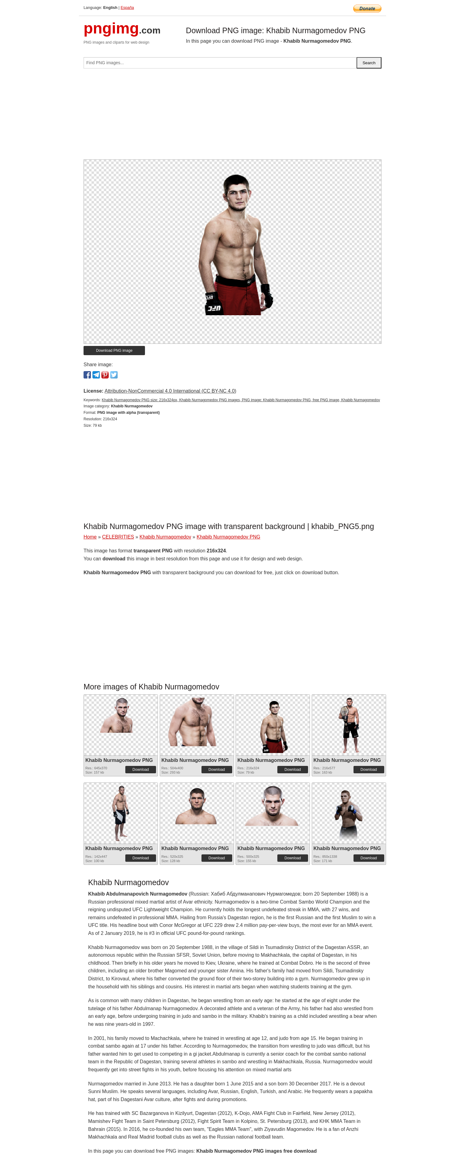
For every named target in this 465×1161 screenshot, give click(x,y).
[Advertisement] (232, 116)
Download (140, 769)
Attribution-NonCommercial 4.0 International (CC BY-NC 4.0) (170, 391)
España (127, 7)
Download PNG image (114, 350)
